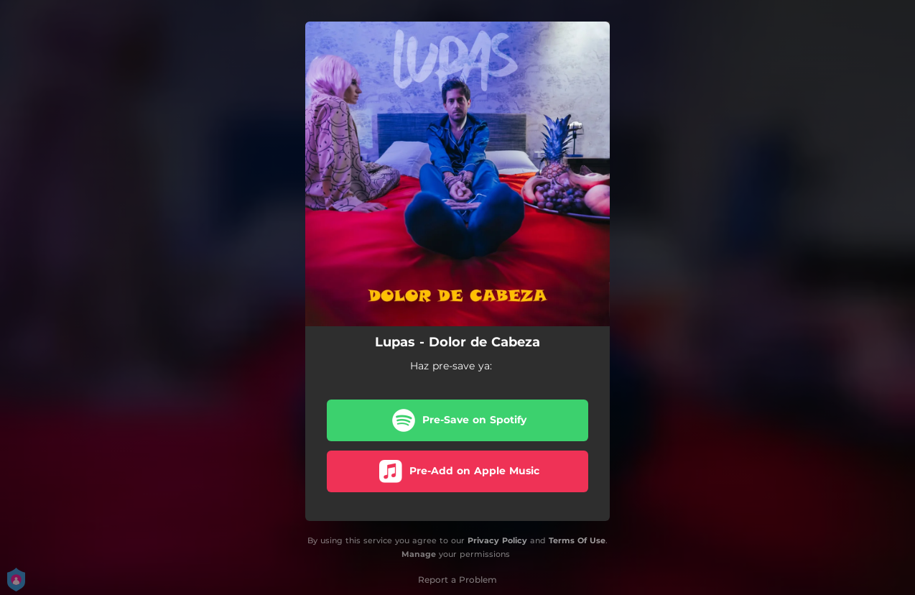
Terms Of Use (577, 540)
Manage (418, 554)
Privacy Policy (497, 540)
